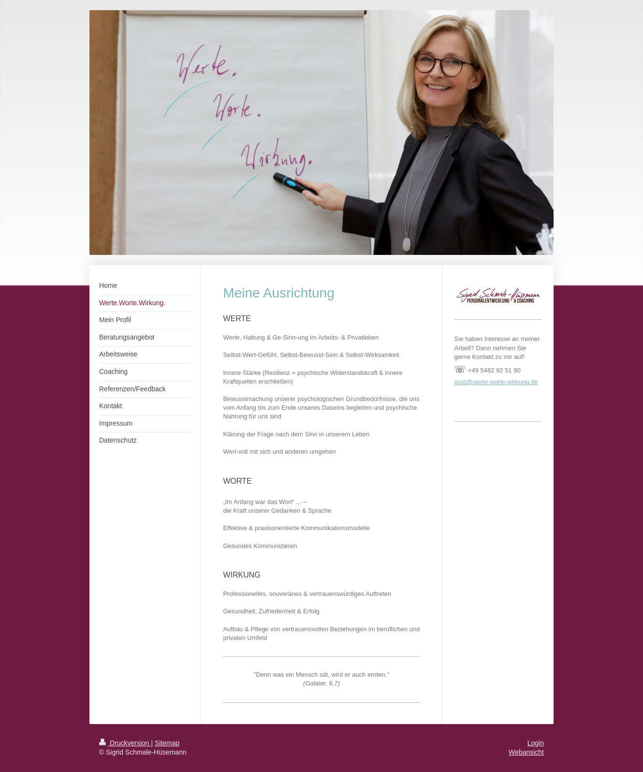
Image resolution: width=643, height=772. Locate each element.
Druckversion (125, 743)
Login (535, 743)
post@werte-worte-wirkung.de (496, 382)
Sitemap (167, 743)
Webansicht (526, 752)
